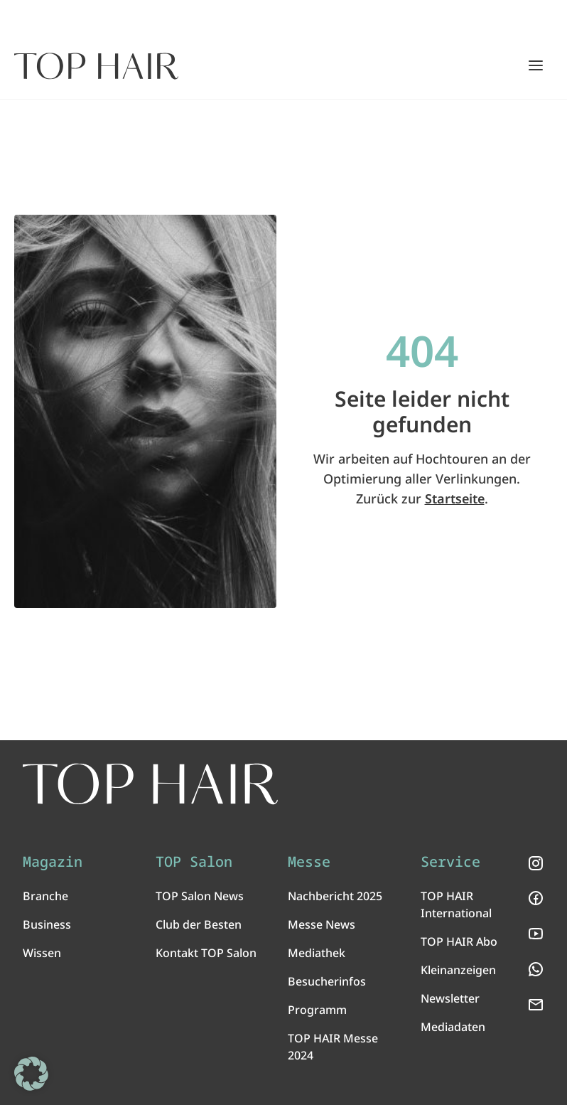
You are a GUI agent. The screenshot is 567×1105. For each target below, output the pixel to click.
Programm (317, 1010)
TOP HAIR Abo (459, 941)
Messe (309, 861)
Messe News (321, 924)
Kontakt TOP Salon (206, 953)
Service (450, 861)
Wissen (42, 953)
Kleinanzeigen (458, 970)
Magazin (52, 861)
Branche (45, 896)
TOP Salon (194, 861)
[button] (31, 1073)
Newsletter (450, 998)
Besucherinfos (327, 981)
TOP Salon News (200, 896)
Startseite (455, 498)
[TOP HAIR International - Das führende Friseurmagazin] (150, 784)
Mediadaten (453, 1027)
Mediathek (316, 953)
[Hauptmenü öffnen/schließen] (536, 65)
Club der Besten (199, 924)
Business (47, 924)
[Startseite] (96, 66)
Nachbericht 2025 (335, 896)
